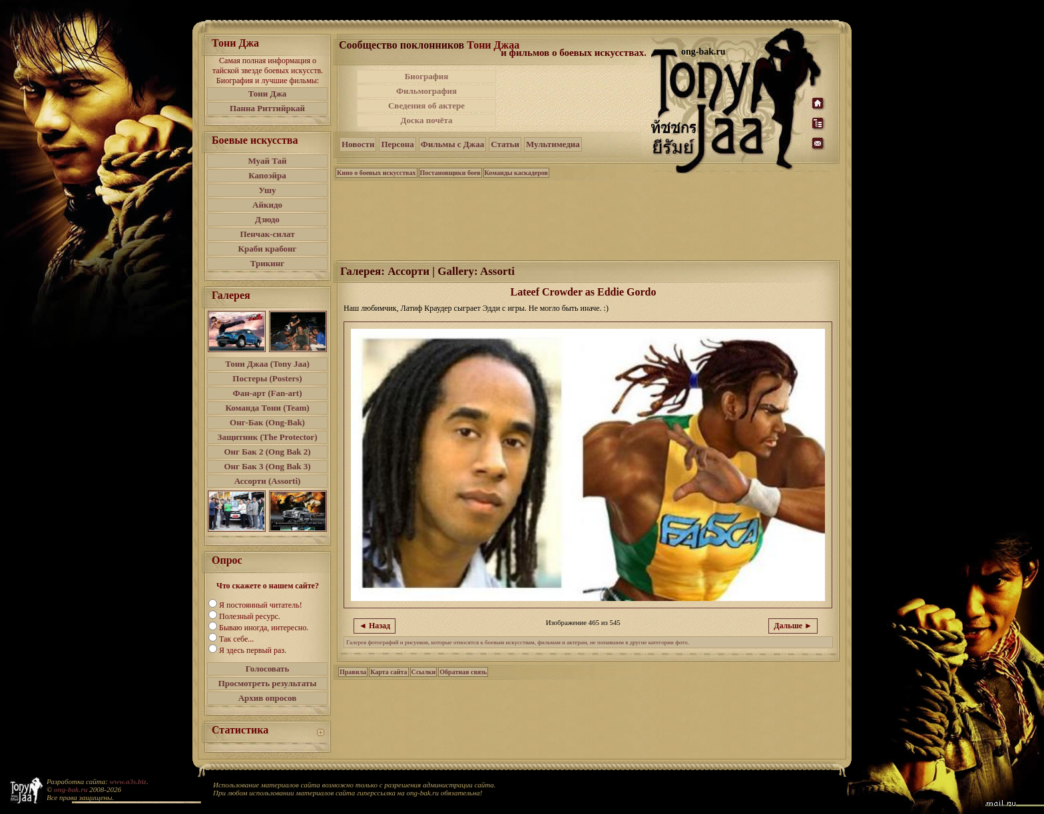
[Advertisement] (574, 98)
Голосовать (268, 669)
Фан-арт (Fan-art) (267, 393)
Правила (353, 672)
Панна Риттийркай (267, 108)
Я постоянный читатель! (260, 605)
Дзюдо (267, 219)
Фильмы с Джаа (452, 144)
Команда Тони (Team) (267, 408)
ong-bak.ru (70, 789)
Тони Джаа (493, 45)
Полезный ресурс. (249, 616)
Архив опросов (267, 698)
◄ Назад (374, 625)
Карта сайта (388, 672)
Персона (397, 144)
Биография (427, 76)
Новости (358, 144)
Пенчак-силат (267, 234)
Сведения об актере (426, 105)
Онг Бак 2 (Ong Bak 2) (267, 452)
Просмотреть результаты (267, 683)
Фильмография (426, 91)
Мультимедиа (553, 144)
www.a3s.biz (128, 781)
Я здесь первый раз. (252, 650)
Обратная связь (463, 672)
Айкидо (267, 205)
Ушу (267, 190)
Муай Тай (267, 161)
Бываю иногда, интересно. (263, 627)
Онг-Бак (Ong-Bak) (267, 422)
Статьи (505, 144)
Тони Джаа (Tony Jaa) (267, 364)
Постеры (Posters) (267, 378)
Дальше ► (793, 625)
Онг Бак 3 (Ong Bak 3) (267, 466)
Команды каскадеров (516, 172)
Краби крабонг (267, 249)
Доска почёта (426, 120)
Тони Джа (267, 94)
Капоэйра (267, 175)
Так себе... (236, 639)
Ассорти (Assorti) (267, 481)
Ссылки (423, 672)
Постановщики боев (450, 172)
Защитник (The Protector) (268, 437)
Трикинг (267, 263)
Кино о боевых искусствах (376, 172)
